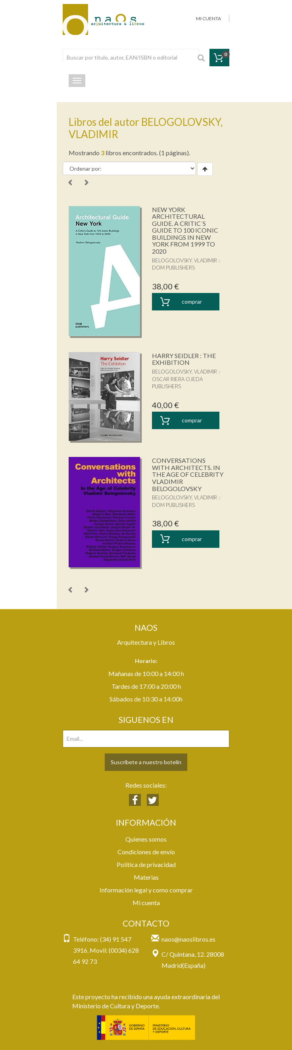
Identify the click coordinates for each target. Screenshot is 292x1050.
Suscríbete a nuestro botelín (146, 762)
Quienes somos (146, 839)
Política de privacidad (146, 864)
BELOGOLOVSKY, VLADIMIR (184, 260)
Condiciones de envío (146, 851)
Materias (146, 877)
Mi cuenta (146, 902)
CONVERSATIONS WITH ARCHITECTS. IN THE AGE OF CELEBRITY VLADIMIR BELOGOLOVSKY (187, 474)
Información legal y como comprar (146, 890)
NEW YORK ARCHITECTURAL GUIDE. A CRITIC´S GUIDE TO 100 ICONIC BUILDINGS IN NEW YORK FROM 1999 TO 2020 (185, 230)
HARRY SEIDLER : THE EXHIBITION (184, 359)
